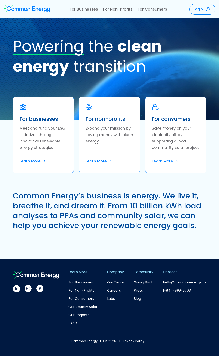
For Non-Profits (118, 9)
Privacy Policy (134, 341)
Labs (111, 298)
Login (198, 9)
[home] (27, 9)
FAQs (72, 323)
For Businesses (84, 9)
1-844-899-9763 (177, 290)
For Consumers (152, 9)
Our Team (115, 282)
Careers (114, 290)
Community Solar (83, 306)
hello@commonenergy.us (184, 282)
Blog (137, 298)
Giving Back (143, 282)
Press (138, 290)
